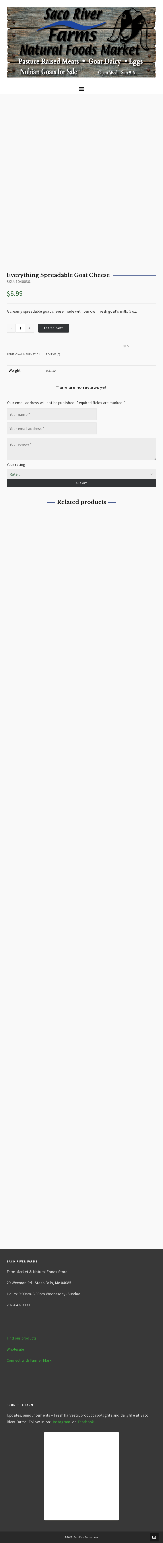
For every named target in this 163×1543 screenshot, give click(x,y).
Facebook (86, 1421)
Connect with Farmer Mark (29, 1360)
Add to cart (53, 328)
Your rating (16, 465)
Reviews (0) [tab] (53, 354)
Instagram (61, 1421)
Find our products (22, 1338)
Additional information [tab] (24, 354)
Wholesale (15, 1349)
